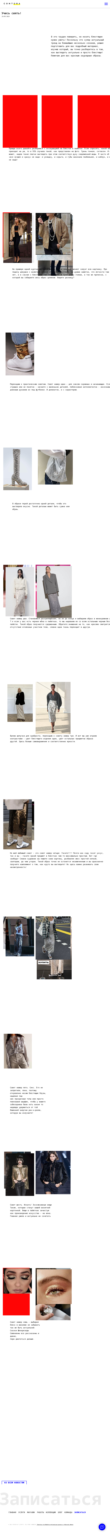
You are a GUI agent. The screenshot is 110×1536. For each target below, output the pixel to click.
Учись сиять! (11, 13)
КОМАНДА (68, 1512)
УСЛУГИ (21, 1512)
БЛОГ (60, 1512)
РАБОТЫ (40, 1512)
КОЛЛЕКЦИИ (51, 1512)
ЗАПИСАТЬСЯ (80, 1512)
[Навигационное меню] (106, 4)
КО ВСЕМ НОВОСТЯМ (14, 1482)
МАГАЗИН (31, 1512)
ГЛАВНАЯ (12, 1512)
